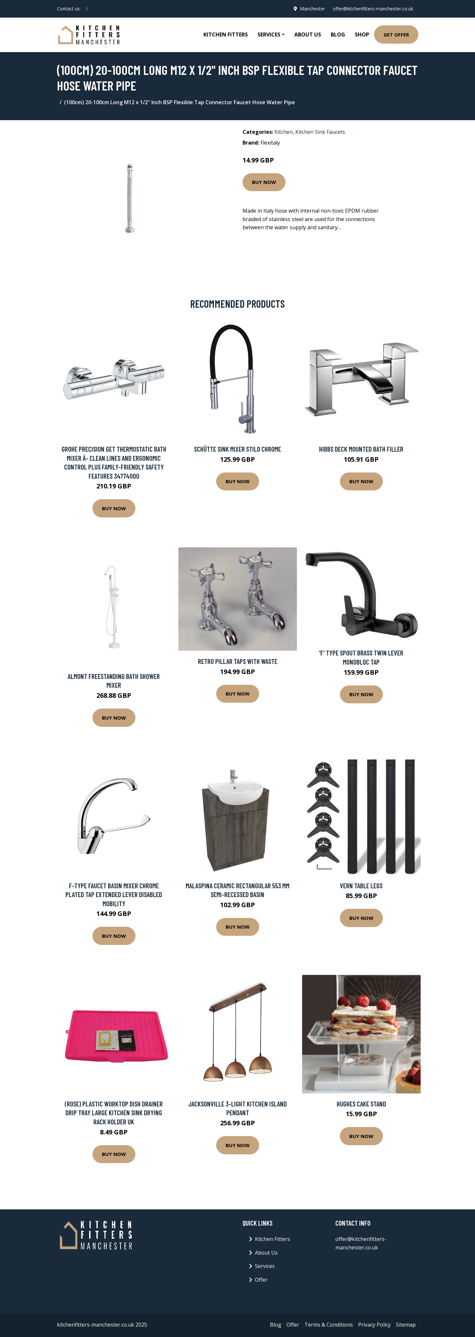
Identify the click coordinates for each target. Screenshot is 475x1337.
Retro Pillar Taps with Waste (237, 661)
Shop (362, 34)
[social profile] (86, 9)
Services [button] (269, 34)
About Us (307, 34)
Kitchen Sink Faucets (320, 131)
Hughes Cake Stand (361, 1104)
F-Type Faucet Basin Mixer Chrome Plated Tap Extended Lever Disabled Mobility (113, 894)
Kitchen (283, 131)
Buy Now (264, 182)
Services (265, 1266)
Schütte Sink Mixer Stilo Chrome (237, 449)
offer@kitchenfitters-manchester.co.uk (373, 9)
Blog (338, 34)
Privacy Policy (374, 1324)
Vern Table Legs (361, 885)
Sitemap (406, 1324)
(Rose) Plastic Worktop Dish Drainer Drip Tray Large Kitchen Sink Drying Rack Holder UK (114, 1113)
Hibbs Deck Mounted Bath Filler (361, 449)
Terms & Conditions (328, 1324)
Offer (261, 1279)
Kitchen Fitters (225, 34)
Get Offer (396, 34)
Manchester (312, 9)
